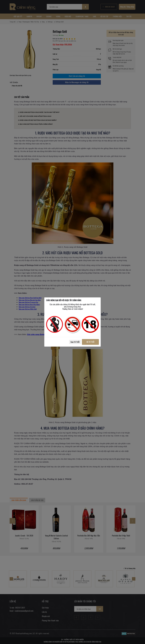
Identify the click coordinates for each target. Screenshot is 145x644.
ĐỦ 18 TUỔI (90, 342)
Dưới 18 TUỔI (74, 342)
